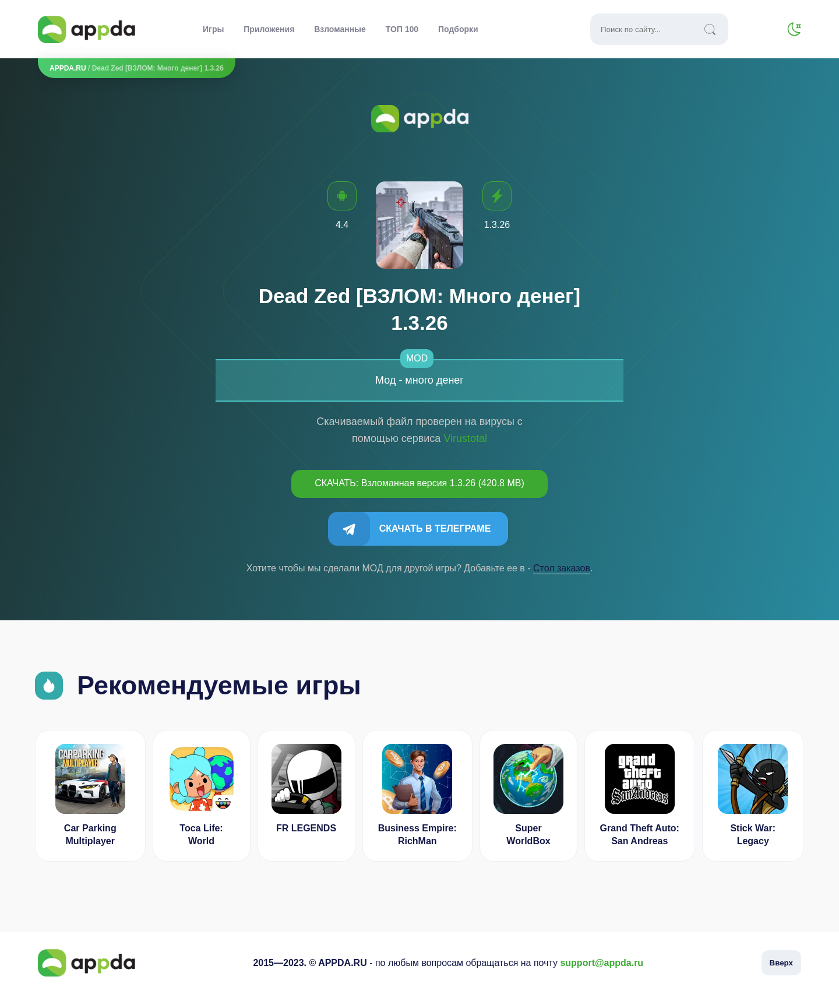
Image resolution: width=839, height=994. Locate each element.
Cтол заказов (561, 568)
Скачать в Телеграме (435, 528)
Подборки (458, 29)
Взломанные (340, 29)
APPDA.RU (68, 68)
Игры (213, 29)
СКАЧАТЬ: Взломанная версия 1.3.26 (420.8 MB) (419, 483)
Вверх (781, 962)
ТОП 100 (402, 29)
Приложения (269, 29)
